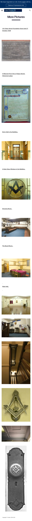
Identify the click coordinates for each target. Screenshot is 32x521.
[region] (16, 4)
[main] (16, 18)
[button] (2, 10)
